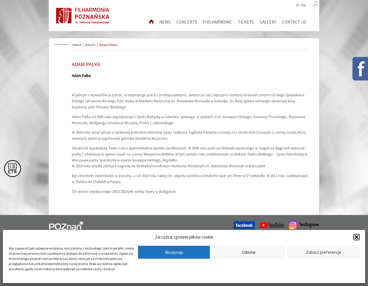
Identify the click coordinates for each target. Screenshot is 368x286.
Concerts (186, 22)
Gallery (268, 22)
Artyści (90, 45)
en (303, 5)
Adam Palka (108, 45)
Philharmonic (217, 22)
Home (76, 45)
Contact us (294, 22)
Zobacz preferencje (323, 252)
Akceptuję (174, 252)
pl (298, 5)
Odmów (249, 252)
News (164, 22)
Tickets (246, 22)
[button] (356, 237)
